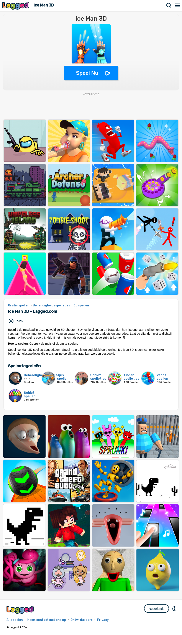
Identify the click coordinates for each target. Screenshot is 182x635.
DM (174, 608)
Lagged (16, 5)
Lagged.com (21, 609)
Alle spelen (15, 620)
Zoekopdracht (169, 5)
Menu (177, 5)
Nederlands (156, 608)
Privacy (103, 620)
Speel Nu (87, 73)
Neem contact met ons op (46, 620)
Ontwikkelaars (82, 620)
